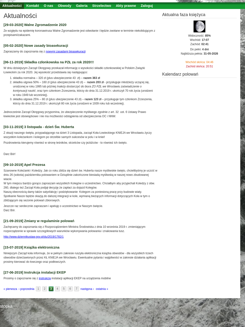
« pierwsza (10, 289)
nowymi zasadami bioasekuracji (66, 51)
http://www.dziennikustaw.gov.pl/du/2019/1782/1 (34, 236)
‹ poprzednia (26, 289)
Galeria (82, 6)
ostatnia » (102, 289)
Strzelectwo (101, 6)
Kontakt (32, 6)
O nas (48, 6)
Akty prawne (126, 6)
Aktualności (12, 6)
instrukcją (45, 278)
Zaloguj (147, 6)
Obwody (64, 6)
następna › (87, 289)
